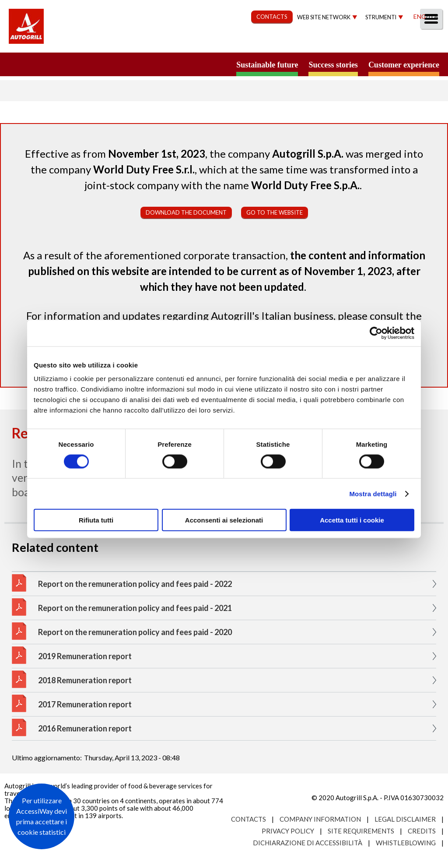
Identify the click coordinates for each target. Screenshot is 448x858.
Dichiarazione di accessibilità (307, 843)
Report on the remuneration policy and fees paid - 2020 (135, 632)
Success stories (332, 64)
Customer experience (403, 64)
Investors (342, 42)
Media (388, 42)
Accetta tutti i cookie (352, 520)
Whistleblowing (406, 843)
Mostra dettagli (372, 493)
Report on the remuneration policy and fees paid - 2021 (135, 608)
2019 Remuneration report (85, 656)
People (427, 42)
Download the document (186, 212)
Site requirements (361, 831)
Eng (419, 16)
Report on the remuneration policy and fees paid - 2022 (135, 584)
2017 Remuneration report (85, 704)
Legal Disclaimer (405, 819)
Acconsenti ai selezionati (224, 520)
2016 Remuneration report (85, 728)
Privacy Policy (288, 831)
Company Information (320, 819)
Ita (433, 16)
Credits (422, 831)
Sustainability (217, 42)
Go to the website (274, 212)
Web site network (323, 17)
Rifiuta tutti (96, 520)
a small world (84, 64)
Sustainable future (267, 64)
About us (109, 42)
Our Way (158, 42)
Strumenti (380, 17)
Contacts (248, 819)
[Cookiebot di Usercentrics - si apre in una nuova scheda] (376, 332)
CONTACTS (271, 16)
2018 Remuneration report (85, 680)
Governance (284, 42)
